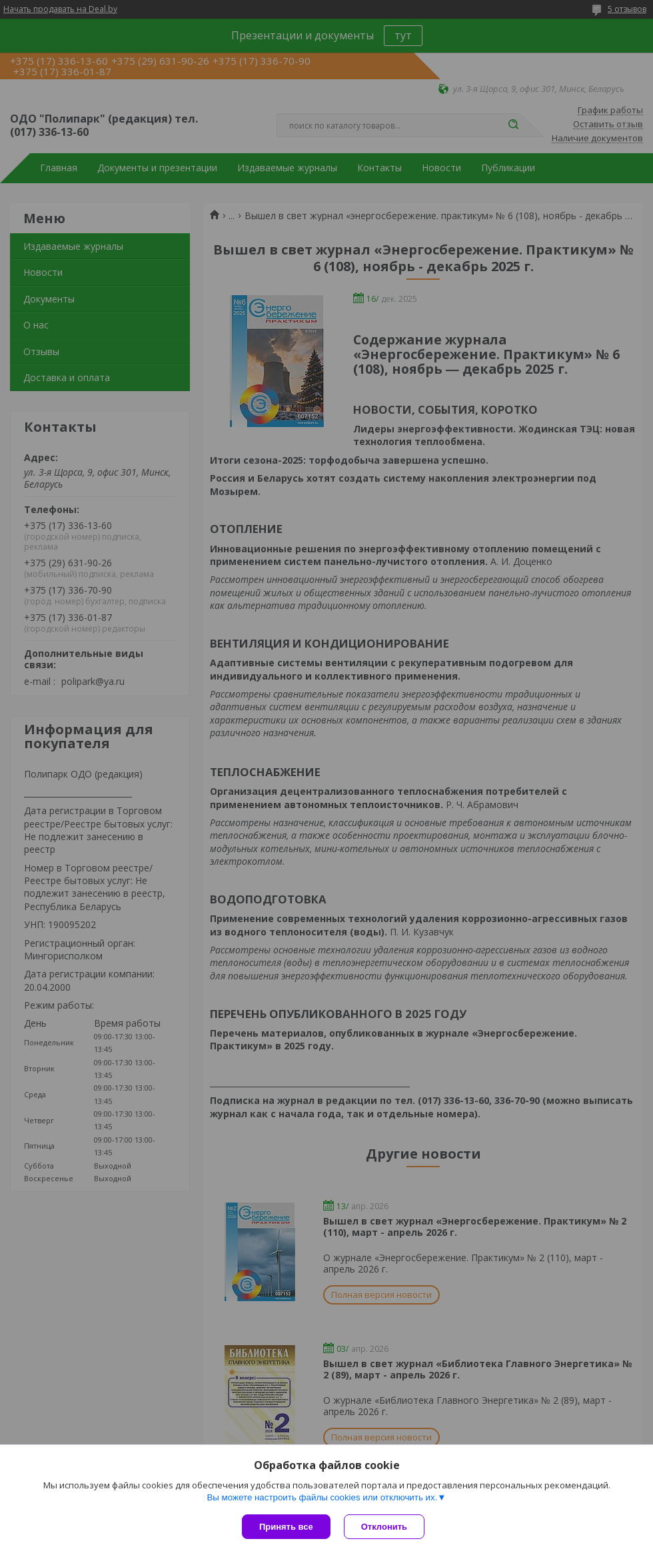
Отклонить (384, 1527)
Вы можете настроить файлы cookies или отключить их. (322, 1497)
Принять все (286, 1527)
